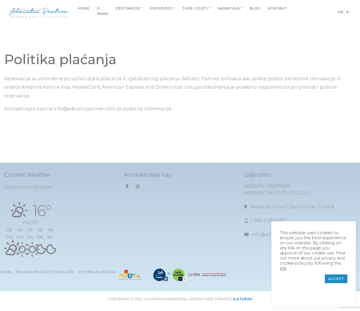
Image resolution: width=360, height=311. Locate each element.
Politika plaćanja (96, 272)
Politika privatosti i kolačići (45, 272)
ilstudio (242, 299)
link (283, 268)
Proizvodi (161, 8)
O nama (102, 11)
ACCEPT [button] (336, 278)
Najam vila (228, 8)
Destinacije (127, 8)
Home (83, 8)
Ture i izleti (195, 8)
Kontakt (277, 8)
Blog (254, 8)
